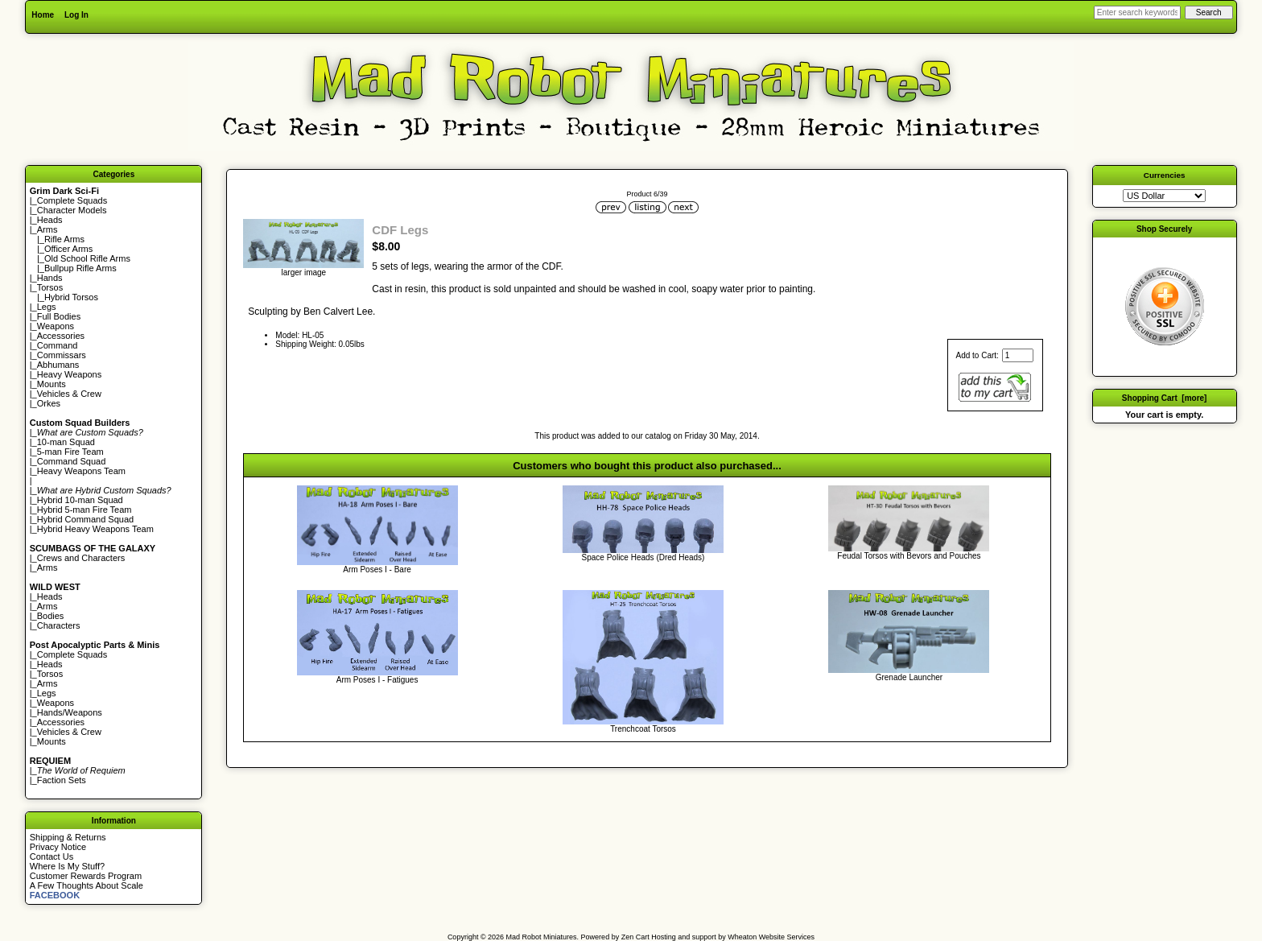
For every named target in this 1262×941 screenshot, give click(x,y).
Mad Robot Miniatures (541, 937)
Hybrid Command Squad (85, 519)
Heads (50, 220)
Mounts (51, 384)
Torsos (50, 287)
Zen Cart (635, 937)
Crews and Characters (81, 558)
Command (57, 345)
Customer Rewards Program (86, 876)
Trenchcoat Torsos (643, 728)
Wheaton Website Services (771, 937)
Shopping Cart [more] (1164, 398)
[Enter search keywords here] (1137, 12)
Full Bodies (58, 316)
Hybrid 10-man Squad (80, 500)
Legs (46, 307)
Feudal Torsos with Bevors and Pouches (908, 555)
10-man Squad (66, 442)
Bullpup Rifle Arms (80, 268)
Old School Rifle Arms (87, 258)
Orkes (48, 403)
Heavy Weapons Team (81, 471)
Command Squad (71, 461)
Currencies (1165, 175)
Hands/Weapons (69, 712)
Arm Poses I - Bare (376, 569)
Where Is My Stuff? (67, 866)
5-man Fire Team (70, 451)
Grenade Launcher (909, 677)
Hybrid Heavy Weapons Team (95, 529)
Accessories (61, 335)
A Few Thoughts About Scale (86, 885)
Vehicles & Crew (69, 393)
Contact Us (51, 856)
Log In (76, 14)
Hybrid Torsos (71, 297)
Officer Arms (68, 249)
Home (42, 14)
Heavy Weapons (69, 374)
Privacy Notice (58, 847)
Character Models (72, 210)
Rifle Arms (64, 239)
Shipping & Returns (68, 837)
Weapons (55, 326)
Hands (50, 278)
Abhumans (58, 364)
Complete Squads (72, 200)
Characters (58, 625)
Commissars (61, 355)
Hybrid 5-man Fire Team (84, 509)
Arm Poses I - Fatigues (377, 679)
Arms (47, 567)
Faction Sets (61, 780)
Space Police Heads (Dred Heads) (643, 557)
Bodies (50, 616)
